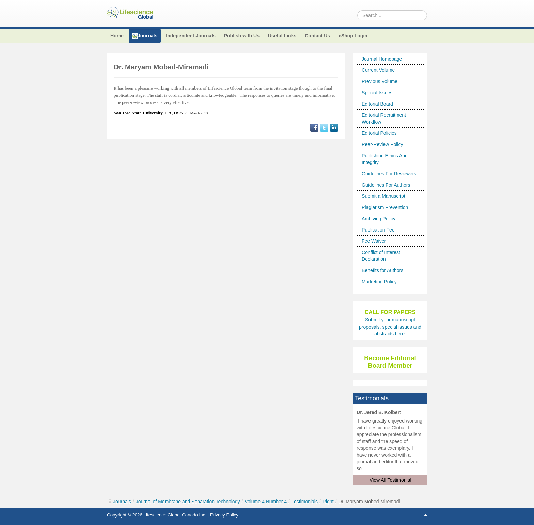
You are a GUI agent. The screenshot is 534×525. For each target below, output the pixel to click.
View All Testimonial (390, 480)
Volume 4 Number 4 (266, 501)
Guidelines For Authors (386, 185)
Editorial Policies (379, 133)
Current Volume (378, 70)
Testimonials (305, 501)
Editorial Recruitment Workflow (384, 118)
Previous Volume (379, 81)
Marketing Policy (379, 281)
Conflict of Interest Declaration (381, 256)
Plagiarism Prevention (385, 207)
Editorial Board (377, 104)
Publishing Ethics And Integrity (385, 159)
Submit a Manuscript (383, 196)
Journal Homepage (382, 59)
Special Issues (377, 92)
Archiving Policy (378, 218)
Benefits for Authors (382, 270)
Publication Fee (378, 230)
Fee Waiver (374, 241)
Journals (122, 501)
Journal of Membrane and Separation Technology (188, 501)
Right (328, 501)
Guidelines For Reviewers (389, 173)
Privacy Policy (224, 515)
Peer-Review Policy (382, 144)
